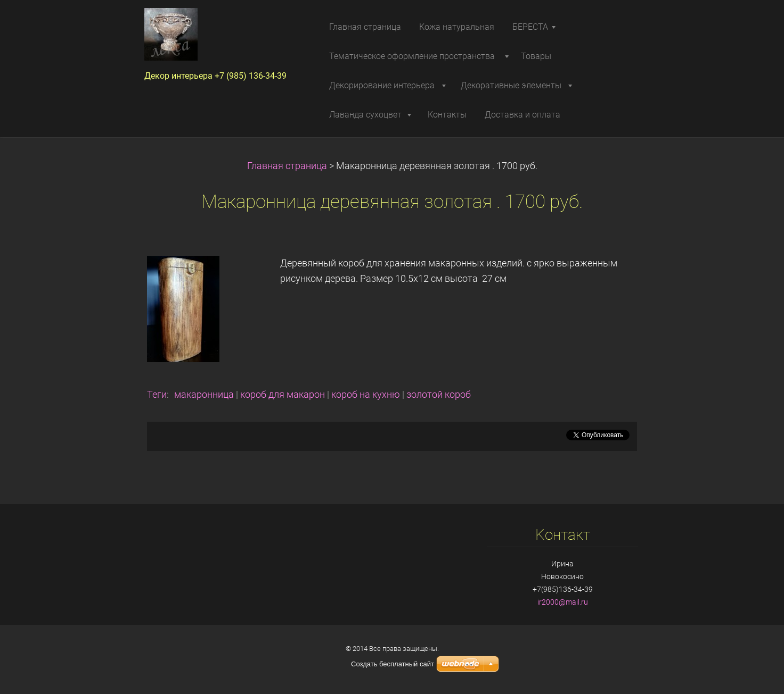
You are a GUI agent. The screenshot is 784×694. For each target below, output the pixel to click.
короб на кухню (365, 394)
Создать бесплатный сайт (392, 664)
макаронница (204, 394)
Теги (157, 394)
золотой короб (438, 394)
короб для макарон (282, 394)
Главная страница (287, 166)
